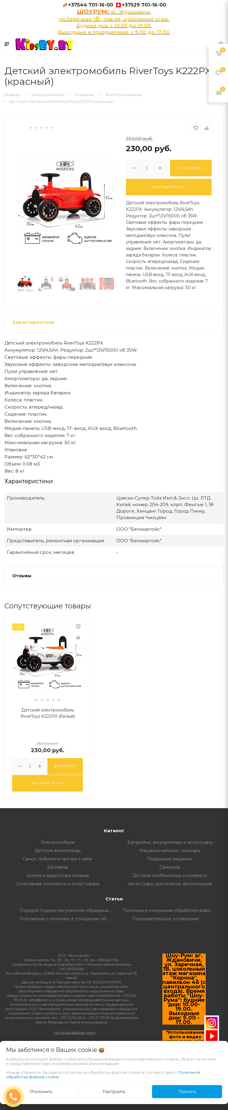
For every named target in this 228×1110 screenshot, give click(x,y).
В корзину (191, 168)
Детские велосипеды (58, 850)
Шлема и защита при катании (57, 875)
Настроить (114, 1091)
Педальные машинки (169, 859)
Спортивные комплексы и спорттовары (57, 883)
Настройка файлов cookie (74, 1033)
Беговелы (57, 867)
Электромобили (58, 842)
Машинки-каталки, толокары (169, 850)
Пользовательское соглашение (165, 918)
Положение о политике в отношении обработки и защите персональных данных (67, 918)
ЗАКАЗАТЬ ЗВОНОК (16, 1097)
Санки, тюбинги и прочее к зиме (57, 859)
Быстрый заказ (169, 187)
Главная (12, 94)
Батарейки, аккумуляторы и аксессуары (170, 842)
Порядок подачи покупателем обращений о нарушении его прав (67, 910)
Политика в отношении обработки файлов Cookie (170, 910)
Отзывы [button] (21, 575)
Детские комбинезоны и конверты (170, 875)
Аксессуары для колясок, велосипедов (170, 883)
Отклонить (41, 1091)
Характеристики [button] (33, 322)
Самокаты (169, 867)
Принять (187, 1091)
